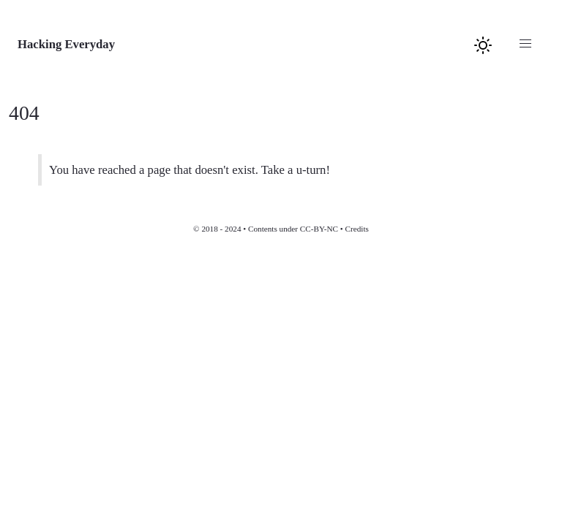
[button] (525, 44)
